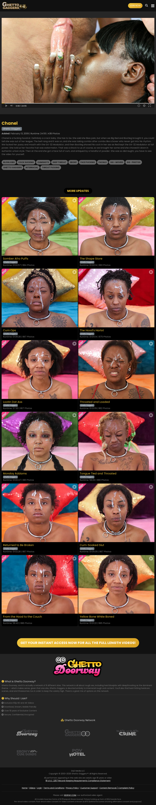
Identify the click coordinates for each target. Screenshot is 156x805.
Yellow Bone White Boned (97, 616)
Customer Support (89, 788)
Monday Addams (15, 473)
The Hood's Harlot (92, 330)
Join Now (135, 5)
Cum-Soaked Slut (92, 545)
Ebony (73, 162)
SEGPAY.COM (70, 795)
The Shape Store (91, 258)
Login (39, 788)
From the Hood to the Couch (22, 616)
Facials (103, 162)
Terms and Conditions (53, 788)
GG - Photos (133, 162)
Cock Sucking (26, 162)
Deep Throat (59, 162)
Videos (32, 788)
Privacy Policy (72, 788)
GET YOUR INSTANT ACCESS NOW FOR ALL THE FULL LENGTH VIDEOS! (78, 642)
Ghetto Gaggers (12, 167)
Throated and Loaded (95, 402)
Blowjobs (9, 162)
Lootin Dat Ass (12, 402)
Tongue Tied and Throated (98, 473)
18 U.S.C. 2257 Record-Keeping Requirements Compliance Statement (78, 780)
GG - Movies (116, 162)
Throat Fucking (50, 167)
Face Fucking (87, 162)
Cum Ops (9, 330)
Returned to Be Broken (18, 545)
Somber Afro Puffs (15, 258)
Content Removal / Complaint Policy (117, 788)
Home (25, 788)
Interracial (32, 167)
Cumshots (43, 162)
